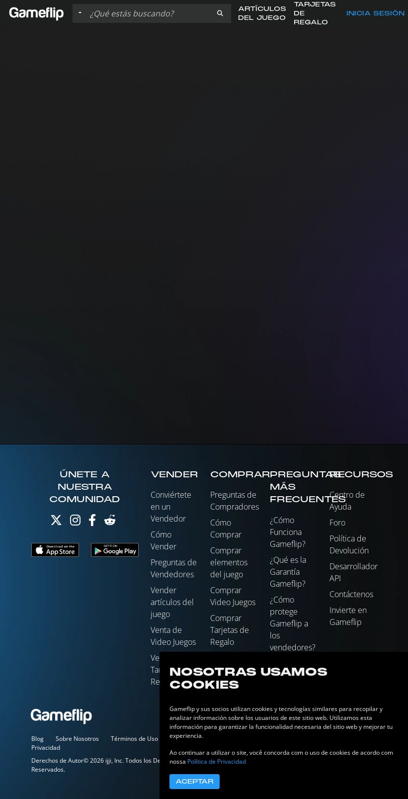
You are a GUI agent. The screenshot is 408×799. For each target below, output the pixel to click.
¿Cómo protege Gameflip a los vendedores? (293, 623)
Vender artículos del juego (172, 602)
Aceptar (194, 782)
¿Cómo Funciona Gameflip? (288, 532)
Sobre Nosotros (77, 738)
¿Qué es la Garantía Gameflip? (288, 571)
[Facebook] (92, 522)
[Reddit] (110, 522)
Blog (37, 738)
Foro (337, 522)
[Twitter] (56, 522)
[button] (220, 13)
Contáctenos (351, 594)
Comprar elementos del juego (228, 562)
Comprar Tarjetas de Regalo (229, 630)
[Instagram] (75, 522)
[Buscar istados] (147, 13)
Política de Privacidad (216, 761)
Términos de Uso (134, 738)
